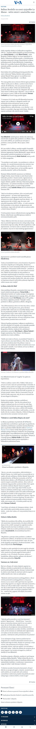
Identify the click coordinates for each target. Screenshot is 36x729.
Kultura (3, 6)
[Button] (32, 22)
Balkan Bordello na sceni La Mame (12, 116)
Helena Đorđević (5, 15)
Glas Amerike (7, 118)
